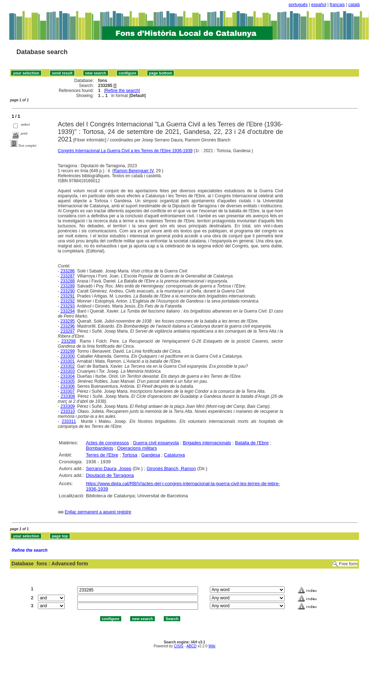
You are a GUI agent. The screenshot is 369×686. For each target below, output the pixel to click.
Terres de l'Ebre (102, 455)
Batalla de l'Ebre (252, 442)
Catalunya (174, 455)
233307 (67, 391)
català (354, 4)
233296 (67, 326)
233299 (67, 351)
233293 (67, 306)
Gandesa (150, 455)
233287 (67, 276)
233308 (67, 396)
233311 (69, 421)
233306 (67, 386)
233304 (67, 376)
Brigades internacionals (207, 442)
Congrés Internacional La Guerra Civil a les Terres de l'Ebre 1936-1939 (125, 150)
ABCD (191, 646)
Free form (348, 563)
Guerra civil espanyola (156, 442)
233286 (67, 271)
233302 (67, 366)
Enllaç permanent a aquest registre (98, 511)
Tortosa (129, 455)
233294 (67, 311)
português (298, 4)
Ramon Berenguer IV (134, 170)
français (337, 4)
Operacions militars (137, 448)
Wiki (211, 646)
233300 (67, 356)
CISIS (178, 646)
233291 (67, 296)
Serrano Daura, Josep (108, 468)
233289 (67, 286)
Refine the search (122, 90)
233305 (67, 381)
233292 (67, 301)
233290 (67, 291)
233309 (67, 406)
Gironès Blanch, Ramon (171, 468)
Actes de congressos (107, 442)
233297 (67, 331)
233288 (67, 281)
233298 (68, 341)
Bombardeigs (99, 448)
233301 (67, 361)
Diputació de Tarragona (110, 475)
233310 (67, 411)
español (318, 4)
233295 (67, 321)
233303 (67, 371)
